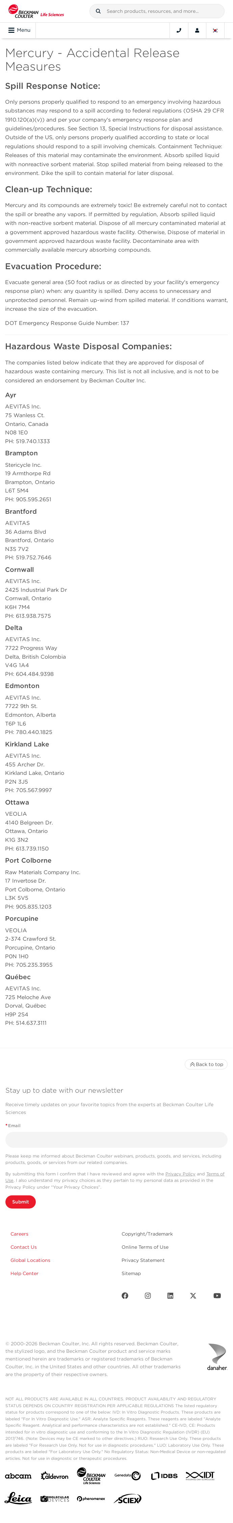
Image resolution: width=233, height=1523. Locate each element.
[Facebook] (125, 1297)
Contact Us (23, 1247)
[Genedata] (128, 1477)
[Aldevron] (55, 1477)
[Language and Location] (215, 30)
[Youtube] (217, 1297)
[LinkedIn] (170, 1297)
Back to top (206, 1064)
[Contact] (179, 30)
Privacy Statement (143, 1260)
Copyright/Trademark (147, 1234)
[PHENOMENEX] (91, 1500)
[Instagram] (148, 1297)
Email (13, 1125)
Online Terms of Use (145, 1247)
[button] (98, 11)
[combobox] (157, 11)
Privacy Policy (180, 1173)
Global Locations (30, 1260)
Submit (20, 1201)
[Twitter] (193, 1297)
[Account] (197, 30)
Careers (19, 1234)
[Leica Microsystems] (18, 1500)
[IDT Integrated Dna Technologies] (200, 1477)
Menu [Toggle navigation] (19, 30)
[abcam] (18, 1477)
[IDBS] (164, 1477)
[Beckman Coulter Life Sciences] (91, 1477)
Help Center (24, 1273)
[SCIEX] (128, 1500)
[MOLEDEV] (55, 1500)
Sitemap (131, 1273)
